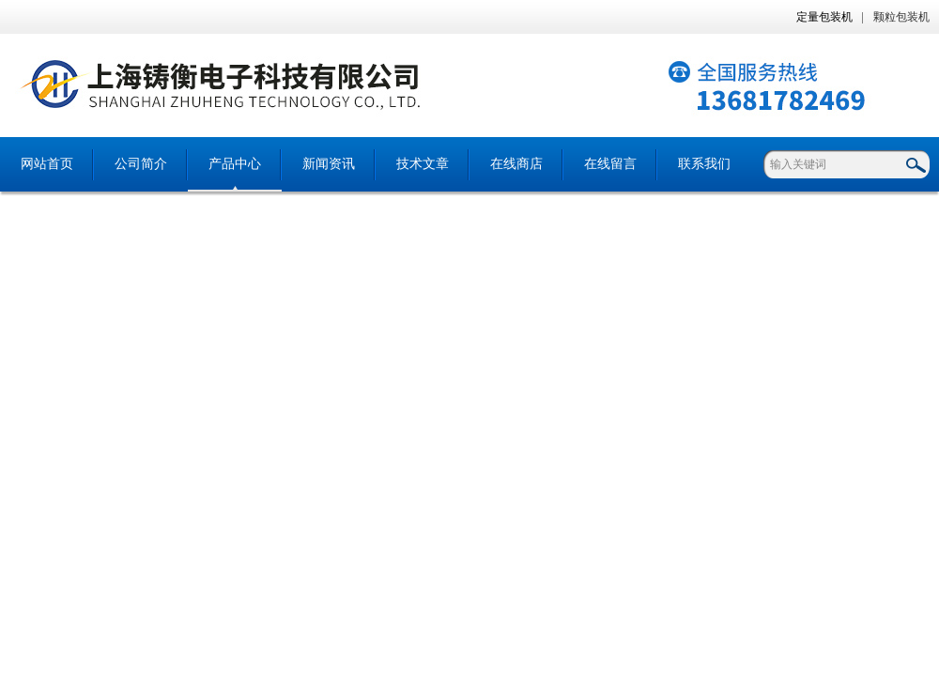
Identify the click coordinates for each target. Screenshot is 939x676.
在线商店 (516, 164)
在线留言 (610, 164)
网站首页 (47, 164)
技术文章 (422, 164)
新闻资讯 (328, 164)
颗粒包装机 (901, 16)
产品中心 (234, 164)
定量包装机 (824, 16)
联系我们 (704, 164)
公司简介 (141, 164)
